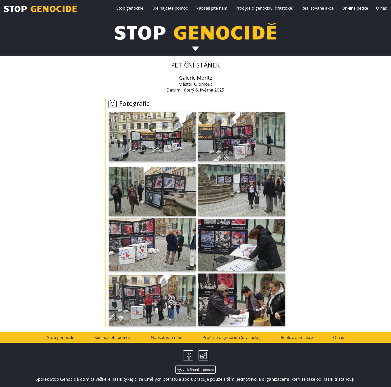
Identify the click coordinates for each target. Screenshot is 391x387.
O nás (381, 8)
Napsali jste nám (211, 8)
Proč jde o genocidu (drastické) (264, 8)
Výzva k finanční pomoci (195, 369)
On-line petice (355, 8)
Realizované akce (317, 8)
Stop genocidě (129, 8)
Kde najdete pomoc (169, 8)
